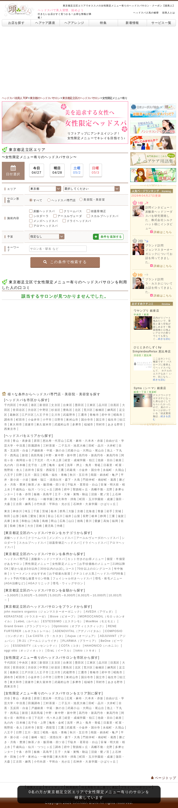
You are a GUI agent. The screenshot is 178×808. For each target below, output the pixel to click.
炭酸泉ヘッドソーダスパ (48, 559)
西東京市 (10, 429)
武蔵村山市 (62, 424)
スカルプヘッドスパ (104, 216)
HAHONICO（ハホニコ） (102, 645)
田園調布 (34, 445)
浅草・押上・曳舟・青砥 (84, 465)
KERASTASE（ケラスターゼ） (26, 616)
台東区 (67, 405)
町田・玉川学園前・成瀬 (96, 499)
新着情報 (132, 23)
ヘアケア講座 (45, 23)
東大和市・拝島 (65, 499)
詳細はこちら (161, 231)
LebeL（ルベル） (28, 621)
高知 (106, 521)
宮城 (118, 511)
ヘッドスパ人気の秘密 (146, 12)
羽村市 (100, 424)
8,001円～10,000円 (92, 595)
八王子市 (42, 414)
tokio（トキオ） (86, 650)
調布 (58, 489)
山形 (16, 516)
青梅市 (94, 414)
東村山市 (72, 419)
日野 (19, 474)
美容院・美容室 (94, 199)
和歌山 (26, 521)
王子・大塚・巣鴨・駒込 (71, 494)
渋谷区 (32, 410)
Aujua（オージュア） (82, 636)
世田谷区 (19, 410)
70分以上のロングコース (94, 568)
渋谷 (7, 440)
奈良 (16, 521)
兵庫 (7, 521)
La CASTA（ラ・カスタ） (46, 636)
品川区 (103, 405)
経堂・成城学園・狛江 (79, 460)
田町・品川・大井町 (102, 445)
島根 (45, 521)
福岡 (115, 521)
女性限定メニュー (64, 563)
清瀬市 (29, 424)
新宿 (25, 455)
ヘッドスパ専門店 (63, 200)
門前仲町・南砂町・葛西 (99, 479)
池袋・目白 (105, 460)
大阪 (71, 511)
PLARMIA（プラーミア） (80, 640)
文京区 (55, 405)
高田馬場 (37, 455)
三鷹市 (82, 414)
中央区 (23, 405)
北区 (78, 410)
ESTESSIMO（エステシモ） (63, 621)
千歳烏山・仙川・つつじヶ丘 (33, 489)
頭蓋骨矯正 (98, 211)
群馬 (63, 511)
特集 (103, 23)
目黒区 (115, 405)
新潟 (42, 516)
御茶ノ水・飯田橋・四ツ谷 (46, 484)
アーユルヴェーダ (69, 216)
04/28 (57, 170)
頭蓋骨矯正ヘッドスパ (64, 542)
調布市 (8, 419)
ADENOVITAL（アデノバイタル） (78, 631)
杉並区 (55, 410)
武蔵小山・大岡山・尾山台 (85, 450)
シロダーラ (41, 216)
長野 (86, 516)
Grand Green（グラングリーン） (27, 626)
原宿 (37, 440)
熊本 (22, 525)
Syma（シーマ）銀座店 (150, 388)
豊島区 (67, 410)
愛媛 (98, 521)
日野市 (59, 419)
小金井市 (34, 419)
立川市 (55, 414)
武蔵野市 (69, 414)
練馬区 (112, 410)
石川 (60, 516)
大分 (30, 525)
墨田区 (79, 405)
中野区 (44, 410)
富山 (51, 516)
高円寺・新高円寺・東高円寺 (99, 455)
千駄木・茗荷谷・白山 (82, 484)
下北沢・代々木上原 (48, 460)
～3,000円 (11, 595)
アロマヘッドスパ (45, 225)
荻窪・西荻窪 (46, 470)
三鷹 (61, 470)
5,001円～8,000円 (63, 595)
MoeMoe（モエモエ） (101, 621)
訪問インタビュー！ (159, 207)
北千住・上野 (37, 465)
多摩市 (77, 424)
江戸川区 (28, 414)
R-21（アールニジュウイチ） (39, 640)
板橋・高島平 (43, 494)
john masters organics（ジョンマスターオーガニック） (43, 611)
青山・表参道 (22, 440)
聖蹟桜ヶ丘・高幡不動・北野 (93, 489)
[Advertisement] (89, 61)
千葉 (36, 511)
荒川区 (88, 410)
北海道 (90, 511)
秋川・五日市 (79, 474)
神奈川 (17, 511)
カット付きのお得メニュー (85, 559)
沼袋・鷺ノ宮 (100, 494)
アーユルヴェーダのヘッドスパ (97, 538)
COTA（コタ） (71, 645)
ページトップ (163, 778)
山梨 (77, 516)
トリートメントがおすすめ (28, 573)
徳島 (80, 521)
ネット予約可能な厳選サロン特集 (27, 578)
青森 (101, 511)
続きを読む (164, 339)
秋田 (7, 516)
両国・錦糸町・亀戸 (104, 474)
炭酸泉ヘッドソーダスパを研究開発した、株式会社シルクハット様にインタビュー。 (159, 220)
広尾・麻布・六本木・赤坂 (85, 440)
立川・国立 (32, 474)
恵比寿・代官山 (53, 440)
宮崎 (39, 525)
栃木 (54, 511)
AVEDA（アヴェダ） (100, 611)
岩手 (109, 511)
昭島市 (118, 414)
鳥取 (36, 521)
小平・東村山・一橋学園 (36, 499)
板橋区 (100, 410)
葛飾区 (14, 414)
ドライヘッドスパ (79, 221)
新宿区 (44, 405)
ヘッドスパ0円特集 (110, 573)
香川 (89, 521)
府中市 (106, 414)
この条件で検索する (65, 262)
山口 (71, 521)
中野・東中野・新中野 (61, 455)
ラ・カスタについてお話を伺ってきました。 (159, 288)
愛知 (33, 516)
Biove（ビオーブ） (63, 616)
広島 (63, 521)
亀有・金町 (56, 465)
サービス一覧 (161, 23)
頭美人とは (168, 12)
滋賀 (121, 516)
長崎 (13, 525)
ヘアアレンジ (74, 23)
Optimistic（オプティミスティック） (79, 626)
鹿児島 (49, 525)
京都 (80, 511)
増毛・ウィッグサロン (68, 583)
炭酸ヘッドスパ (44, 211)
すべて (38, 200)
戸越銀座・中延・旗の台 (48, 450)
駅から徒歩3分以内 (24, 568)
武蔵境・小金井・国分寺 (83, 470)
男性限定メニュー (37, 563)
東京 (7, 511)
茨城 (45, 511)
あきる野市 (115, 424)
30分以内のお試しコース (57, 568)
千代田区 (10, 405)
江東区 (91, 405)
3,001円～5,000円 (34, 595)
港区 (34, 405)
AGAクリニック (39, 583)
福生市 (112, 419)
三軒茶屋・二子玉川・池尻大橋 (64, 445)
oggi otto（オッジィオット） (24, 650)
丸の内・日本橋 (14, 465)
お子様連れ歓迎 (59, 573)
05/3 (95, 170)
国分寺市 (87, 419)
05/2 (77, 170)
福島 (25, 516)
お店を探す (16, 23)
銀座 (119, 460)
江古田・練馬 (22, 504)
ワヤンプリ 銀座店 (146, 310)
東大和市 (16, 424)
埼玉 (28, 511)
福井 (68, 516)
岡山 (54, 521)
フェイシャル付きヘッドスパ (72, 578)
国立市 (100, 419)
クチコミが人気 (84, 573)
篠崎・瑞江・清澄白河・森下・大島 (55, 479)
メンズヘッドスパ (45, 221)
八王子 (8, 474)
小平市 (47, 419)
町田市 (20, 419)
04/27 (36, 170)
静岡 (103, 516)
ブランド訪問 (154, 245)
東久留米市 (44, 424)
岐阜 (95, 516)
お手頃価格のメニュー (94, 563)
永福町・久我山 (113, 470)
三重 (112, 516)
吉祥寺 (29, 470)
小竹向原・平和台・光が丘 (52, 504)
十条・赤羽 (23, 494)
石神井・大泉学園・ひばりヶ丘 (94, 504)
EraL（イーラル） (60, 650)
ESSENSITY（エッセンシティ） (35, 645)
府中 (67, 489)
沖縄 (60, 525)
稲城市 (88, 424)
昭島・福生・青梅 (55, 474)
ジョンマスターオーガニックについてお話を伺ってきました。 (159, 256)
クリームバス (73, 211)
